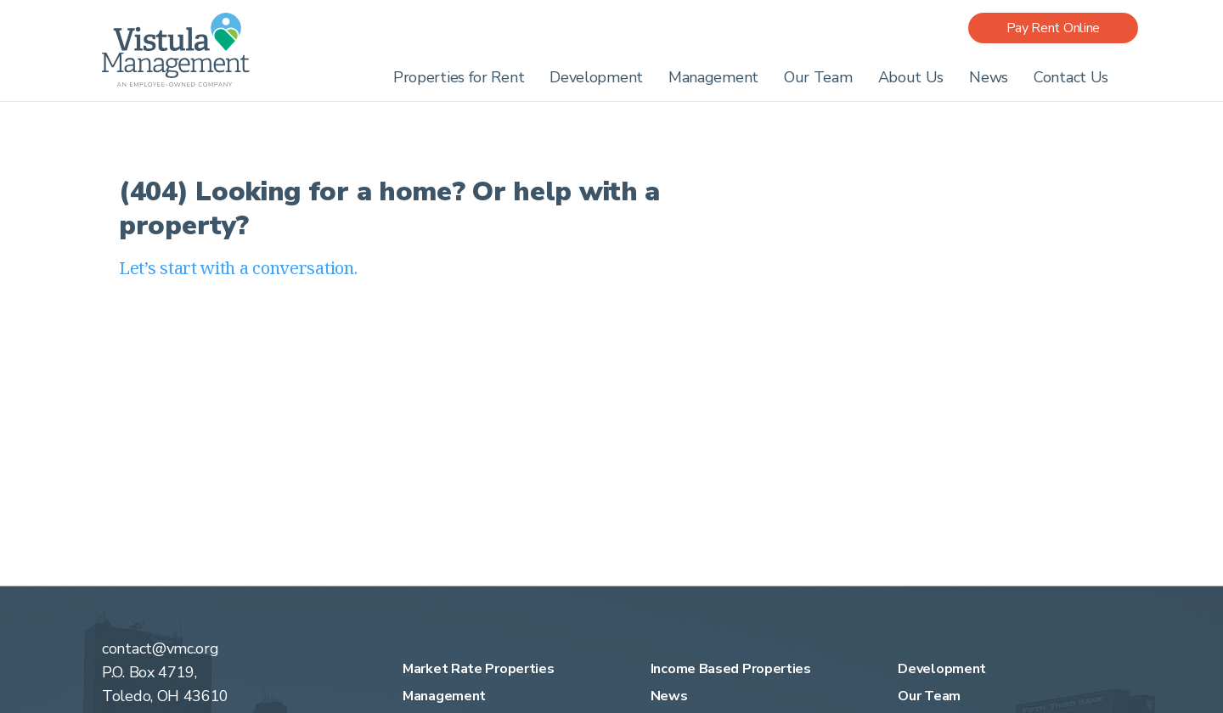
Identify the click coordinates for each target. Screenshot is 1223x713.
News (988, 77)
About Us (911, 77)
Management (713, 77)
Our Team (818, 77)
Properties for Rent (458, 77)
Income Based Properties (731, 669)
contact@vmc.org (160, 648)
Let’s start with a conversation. (238, 267)
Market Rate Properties (478, 669)
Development (596, 77)
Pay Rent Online (1053, 28)
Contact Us (1071, 77)
